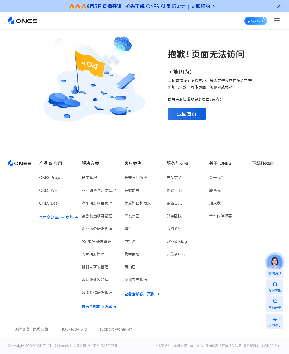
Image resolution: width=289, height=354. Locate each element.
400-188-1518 (74, 329)
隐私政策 (40, 329)
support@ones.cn (116, 329)
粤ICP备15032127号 (102, 345)
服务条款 (22, 329)
